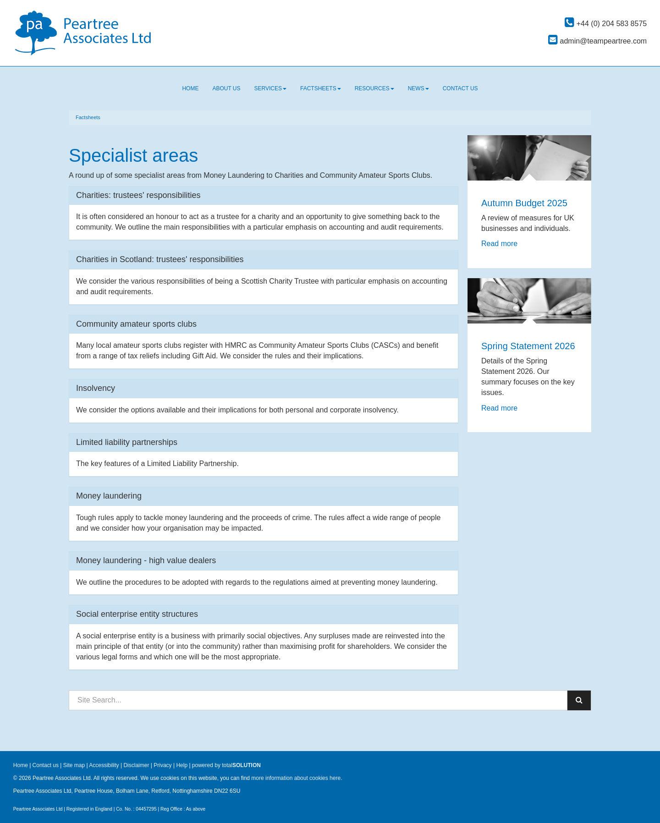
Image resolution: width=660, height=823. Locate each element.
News (418, 88)
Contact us (460, 88)
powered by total (226, 765)
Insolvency (95, 388)
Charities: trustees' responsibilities (138, 195)
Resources (374, 88)
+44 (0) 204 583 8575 (606, 23)
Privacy (162, 765)
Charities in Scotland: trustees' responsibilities (160, 259)
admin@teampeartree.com (597, 41)
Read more (500, 243)
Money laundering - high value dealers (146, 560)
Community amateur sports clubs (136, 324)
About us (226, 88)
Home (190, 88)
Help (181, 765)
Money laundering (109, 495)
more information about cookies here (296, 778)
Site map (74, 765)
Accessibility (104, 765)
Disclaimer (136, 765)
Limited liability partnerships (126, 442)
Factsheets (320, 88)
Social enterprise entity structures (137, 614)
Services (270, 88)
